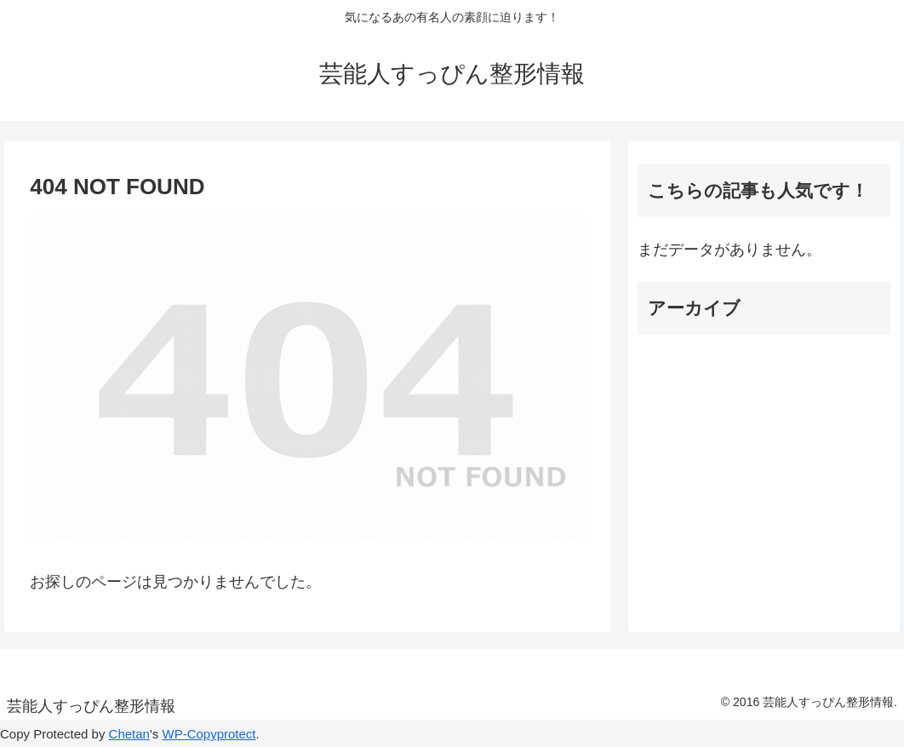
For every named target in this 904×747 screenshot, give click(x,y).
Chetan (129, 734)
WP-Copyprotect (208, 734)
